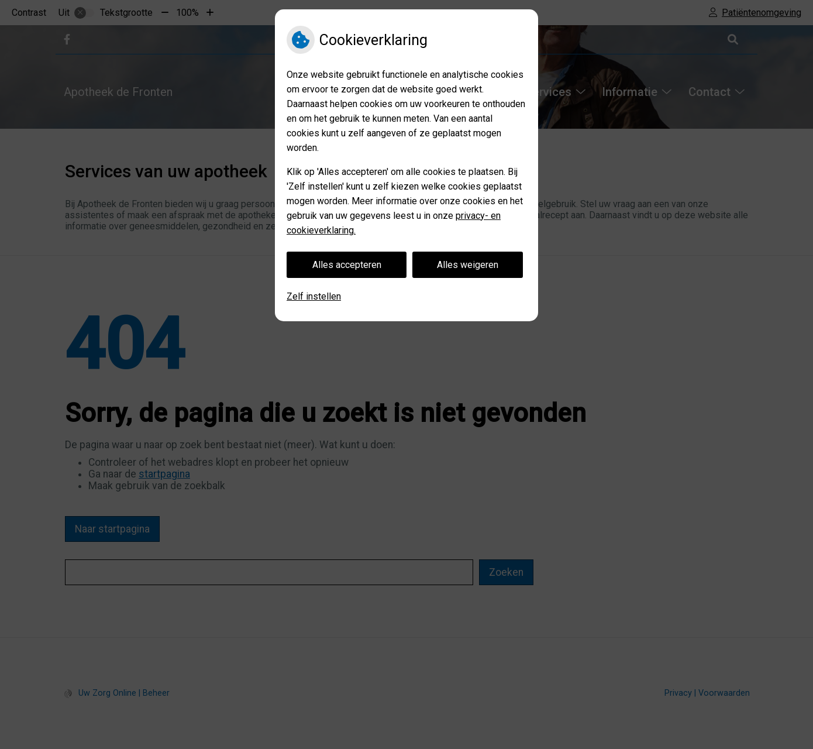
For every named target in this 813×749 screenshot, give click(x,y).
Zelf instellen (314, 296)
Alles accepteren (346, 264)
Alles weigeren (467, 264)
